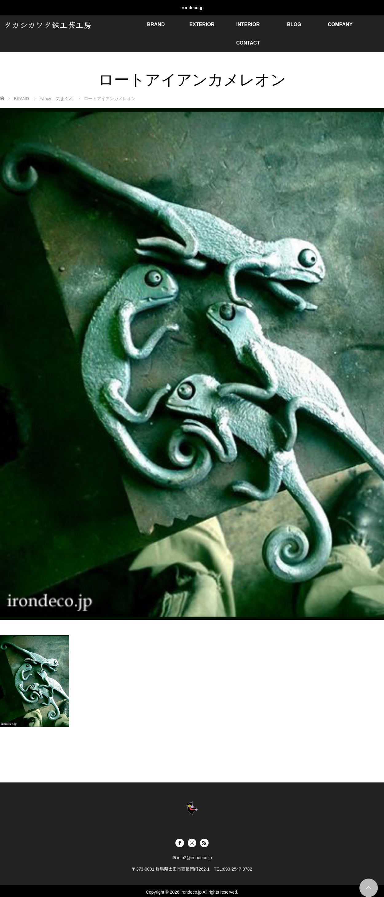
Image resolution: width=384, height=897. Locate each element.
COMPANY (340, 24)
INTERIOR (248, 24)
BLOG (294, 24)
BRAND (156, 24)
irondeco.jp (191, 7)
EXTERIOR (201, 24)
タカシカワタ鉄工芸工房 (48, 24)
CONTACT (248, 42)
